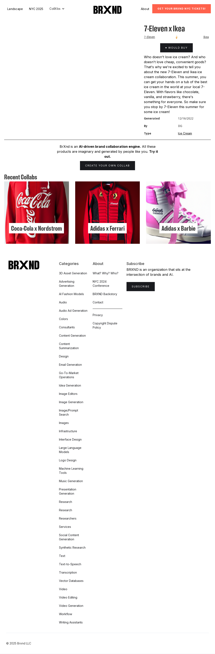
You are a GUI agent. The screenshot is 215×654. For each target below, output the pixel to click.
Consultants (67, 327)
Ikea (206, 37)
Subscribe (141, 286)
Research (65, 502)
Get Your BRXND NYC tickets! (181, 8)
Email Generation (70, 364)
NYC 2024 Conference (101, 283)
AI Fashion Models (71, 294)
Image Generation (71, 402)
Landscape (15, 9)
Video (63, 589)
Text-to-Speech (70, 564)
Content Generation (72, 335)
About (145, 9)
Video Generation (71, 605)
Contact (98, 302)
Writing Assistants (71, 622)
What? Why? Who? (105, 273)
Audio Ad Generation (73, 310)
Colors (63, 319)
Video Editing (68, 597)
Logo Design (67, 460)
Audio (63, 302)
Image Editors (68, 393)
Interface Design (70, 439)
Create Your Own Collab (107, 165)
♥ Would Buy (176, 47)
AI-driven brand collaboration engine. (110, 146)
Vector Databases (71, 581)
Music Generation (71, 481)
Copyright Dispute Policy (105, 325)
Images (64, 423)
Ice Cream (185, 133)
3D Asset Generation (73, 273)
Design (64, 356)
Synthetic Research (72, 547)
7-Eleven (149, 37)
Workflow (65, 614)
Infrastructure (68, 431)
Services (65, 526)
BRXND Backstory (105, 294)
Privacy (98, 315)
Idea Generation (70, 385)
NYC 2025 (36, 9)
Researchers (67, 518)
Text (62, 556)
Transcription (68, 572)
